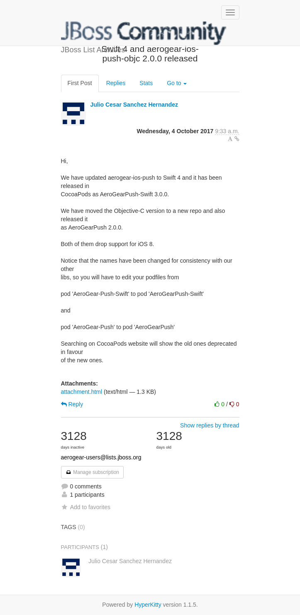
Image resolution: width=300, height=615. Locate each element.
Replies (116, 83)
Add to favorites (85, 507)
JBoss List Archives (144, 33)
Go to (177, 83)
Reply (72, 404)
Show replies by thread (209, 425)
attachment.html (81, 391)
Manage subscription (93, 472)
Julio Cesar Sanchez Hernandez (134, 104)
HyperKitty (147, 604)
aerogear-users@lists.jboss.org (101, 457)
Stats (146, 83)
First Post (80, 83)
